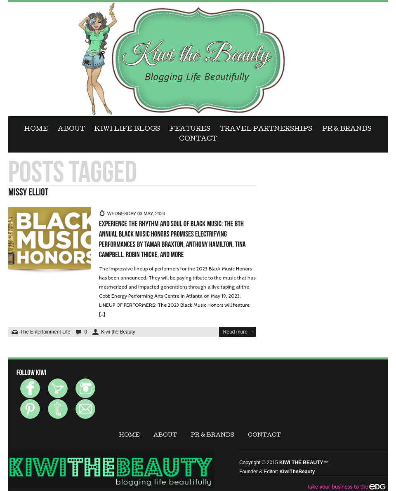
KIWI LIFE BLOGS (127, 129)
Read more (235, 332)
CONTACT (198, 139)
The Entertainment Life (45, 332)
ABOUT (71, 129)
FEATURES (190, 129)
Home (36, 129)
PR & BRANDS (347, 129)
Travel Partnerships (266, 129)
